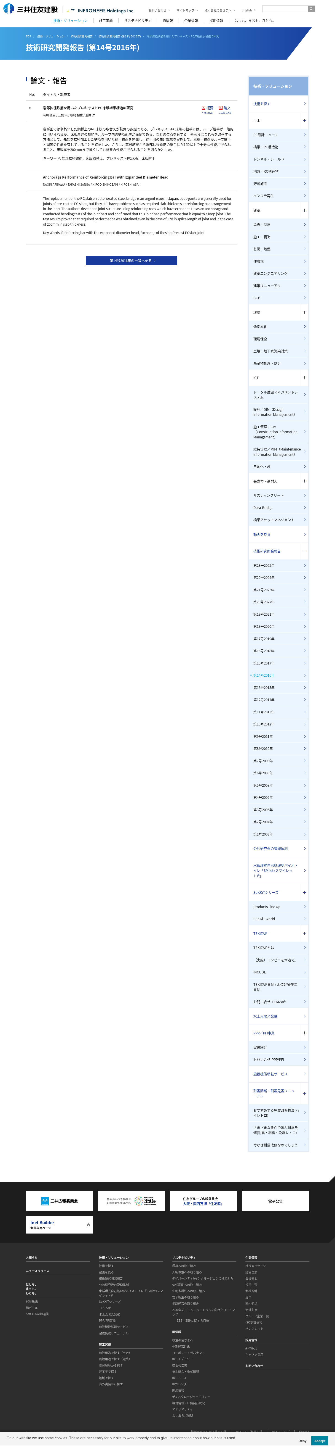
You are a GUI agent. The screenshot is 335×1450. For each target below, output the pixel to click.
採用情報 (216, 20)
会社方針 (251, 1291)
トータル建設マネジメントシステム (275, 395)
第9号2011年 (263, 736)
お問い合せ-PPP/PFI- (269, 1059)
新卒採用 (251, 1348)
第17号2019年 (264, 638)
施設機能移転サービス (270, 1073)
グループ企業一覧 (257, 1316)
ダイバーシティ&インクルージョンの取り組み (202, 1278)
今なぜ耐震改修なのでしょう (275, 1144)
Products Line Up (266, 906)
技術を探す (262, 103)
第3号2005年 (263, 809)
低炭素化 (260, 326)
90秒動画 (32, 1301)
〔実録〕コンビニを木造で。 (275, 959)
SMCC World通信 (37, 1314)
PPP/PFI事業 (107, 1320)
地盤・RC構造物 (266, 171)
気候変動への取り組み (187, 1284)
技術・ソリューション (70, 20)
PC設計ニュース (265, 134)
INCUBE (259, 972)
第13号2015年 (264, 687)
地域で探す (106, 1378)
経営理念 (251, 1272)
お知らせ (32, 1257)
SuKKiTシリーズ (266, 892)
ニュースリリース (37, 1270)
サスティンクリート (268, 495)
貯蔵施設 (260, 183)
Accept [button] (319, 1441)
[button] (7, 1444)
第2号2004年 (263, 821)
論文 (226, 110)
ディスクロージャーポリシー (191, 1396)
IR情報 (168, 20)
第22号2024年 (264, 577)
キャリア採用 (254, 1354)
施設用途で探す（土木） (115, 1352)
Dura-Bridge (262, 507)
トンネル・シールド (268, 159)
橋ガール (32, 1307)
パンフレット (254, 1328)
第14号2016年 (264, 675)
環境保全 (260, 338)
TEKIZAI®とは (263, 947)
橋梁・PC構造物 (265, 146)
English (243, 10)
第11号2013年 (264, 711)
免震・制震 (262, 224)
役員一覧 (251, 1284)
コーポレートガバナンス (188, 1352)
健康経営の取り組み (185, 1303)
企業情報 (191, 20)
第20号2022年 (264, 601)
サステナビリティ (137, 20)
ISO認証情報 (253, 1322)
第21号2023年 (264, 589)
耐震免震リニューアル (114, 1333)
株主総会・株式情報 (185, 1371)
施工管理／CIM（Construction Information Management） (275, 432)
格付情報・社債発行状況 (188, 1403)
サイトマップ (182, 10)
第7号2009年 (263, 760)
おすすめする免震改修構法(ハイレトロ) (276, 1113)
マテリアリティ (182, 1409)
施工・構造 (262, 236)
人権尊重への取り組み (187, 1272)
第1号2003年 (263, 834)
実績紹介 (260, 1047)
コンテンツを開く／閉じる (304, 120)
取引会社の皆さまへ (214, 10)
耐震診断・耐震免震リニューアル (274, 1093)
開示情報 (178, 1390)
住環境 (258, 261)
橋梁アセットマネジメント (274, 519)
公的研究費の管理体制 (270, 848)
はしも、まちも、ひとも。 (255, 20)
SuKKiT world (264, 918)
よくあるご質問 (182, 1415)
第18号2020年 (264, 626)
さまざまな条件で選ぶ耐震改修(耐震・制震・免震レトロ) (275, 1130)
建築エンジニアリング (270, 273)
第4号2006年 (263, 797)
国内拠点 (251, 1303)
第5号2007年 (263, 785)
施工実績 (106, 20)
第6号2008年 (263, 772)
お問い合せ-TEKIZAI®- (270, 1001)
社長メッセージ (255, 1265)
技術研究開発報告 (267, 551)
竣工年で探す (108, 1371)
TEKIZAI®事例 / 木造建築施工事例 (275, 987)
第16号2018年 (264, 650)
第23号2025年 (264, 565)
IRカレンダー (181, 1384)
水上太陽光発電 (265, 1016)
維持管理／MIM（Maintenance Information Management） (277, 452)
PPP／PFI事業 (264, 1033)
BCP (256, 297)
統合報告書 (179, 1365)
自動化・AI (261, 466)
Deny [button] (302, 1441)
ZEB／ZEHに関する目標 (193, 1320)
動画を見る (262, 534)
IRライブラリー (182, 1359)
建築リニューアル (267, 285)
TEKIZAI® (260, 933)
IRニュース (179, 1378)
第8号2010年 (263, 748)
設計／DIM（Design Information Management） (275, 412)
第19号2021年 (264, 614)
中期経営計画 (181, 1346)
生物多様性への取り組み (188, 1291)
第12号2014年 (264, 699)
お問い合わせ (154, 10)
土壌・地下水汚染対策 (270, 350)
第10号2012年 (264, 724)
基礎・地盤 (262, 248)
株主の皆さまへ (182, 1340)
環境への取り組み (184, 1265)
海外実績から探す (111, 1384)
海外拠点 (251, 1310)
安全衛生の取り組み (185, 1297)
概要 (209, 110)
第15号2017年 (264, 663)
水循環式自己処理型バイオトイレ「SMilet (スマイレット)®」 (275, 870)
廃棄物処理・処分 (267, 363)
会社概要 (251, 1278)
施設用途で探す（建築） (115, 1359)
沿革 (248, 1297)
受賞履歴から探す (111, 1365)
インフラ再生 (263, 195)
